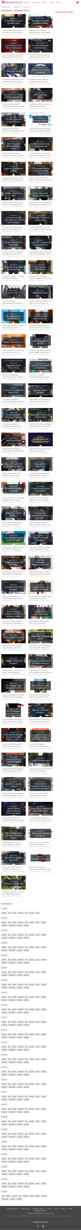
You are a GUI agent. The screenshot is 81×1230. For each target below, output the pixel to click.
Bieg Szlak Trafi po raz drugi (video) (40, 415)
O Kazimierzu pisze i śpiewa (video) (13, 21)
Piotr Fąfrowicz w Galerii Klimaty (13, 317)
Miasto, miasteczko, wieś (13, 194)
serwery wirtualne (53, 1216)
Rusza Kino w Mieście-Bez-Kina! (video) (40, 809)
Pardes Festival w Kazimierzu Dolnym (40, 440)
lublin (71, 1216)
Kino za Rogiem (13, 711)
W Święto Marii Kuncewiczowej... (40, 317)
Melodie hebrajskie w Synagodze (40, 71)
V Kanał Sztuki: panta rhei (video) (40, 489)
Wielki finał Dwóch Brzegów (13, 514)
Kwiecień (20, 913)
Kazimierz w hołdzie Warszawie (13, 858)
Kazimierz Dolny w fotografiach (40, 686)
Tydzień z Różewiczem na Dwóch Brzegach (40, 662)
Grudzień (26, 925)
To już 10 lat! (13, 292)
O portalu (49, 1209)
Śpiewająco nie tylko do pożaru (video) (40, 21)
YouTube (43, 1226)
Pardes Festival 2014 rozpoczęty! (13, 243)
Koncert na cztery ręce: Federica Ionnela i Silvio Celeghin (13, 220)
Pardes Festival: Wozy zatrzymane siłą (40, 145)
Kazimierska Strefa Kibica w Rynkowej (13, 46)
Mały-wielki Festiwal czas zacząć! (40, 834)
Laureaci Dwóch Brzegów (40, 391)
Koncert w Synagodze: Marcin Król (13, 391)
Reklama (63, 1209)
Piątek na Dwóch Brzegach (40, 538)
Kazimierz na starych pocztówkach (40, 218)
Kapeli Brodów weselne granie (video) (13, 146)
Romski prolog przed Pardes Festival (13, 268)
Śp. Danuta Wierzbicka (40, 268)
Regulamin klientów (40, 1211)
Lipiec (37, 913)
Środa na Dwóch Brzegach (13, 662)
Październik (12, 925)
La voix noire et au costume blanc (40, 46)
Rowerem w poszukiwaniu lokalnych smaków (40, 737)
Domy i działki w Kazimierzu (14, 1216)
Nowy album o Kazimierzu (40, 465)
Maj (26, 913)
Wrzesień (4, 925)
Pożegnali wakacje (13, 71)
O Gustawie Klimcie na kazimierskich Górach (40, 170)
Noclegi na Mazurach (26, 1216)
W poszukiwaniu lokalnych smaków (13, 415)
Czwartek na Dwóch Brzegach (13, 588)
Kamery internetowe (41, 1216)
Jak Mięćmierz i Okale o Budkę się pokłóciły (13, 95)
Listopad (19, 925)
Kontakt (70, 1209)
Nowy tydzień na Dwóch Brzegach (13, 760)
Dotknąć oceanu (40, 120)
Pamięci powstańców (40, 760)
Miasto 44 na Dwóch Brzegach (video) (13, 465)
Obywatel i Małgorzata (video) (40, 563)
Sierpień (43, 922)
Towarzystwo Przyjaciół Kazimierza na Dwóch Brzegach (40, 786)
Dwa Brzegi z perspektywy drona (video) (40, 515)
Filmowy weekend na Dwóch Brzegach (13, 538)
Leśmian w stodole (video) (13, 785)
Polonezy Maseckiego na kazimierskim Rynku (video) (13, 737)
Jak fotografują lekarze (40, 95)
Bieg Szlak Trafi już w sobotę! (40, 637)
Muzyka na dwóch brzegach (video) (13, 120)
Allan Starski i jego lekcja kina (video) (13, 686)
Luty (9, 913)
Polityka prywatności (12, 1209)
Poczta (56, 1209)
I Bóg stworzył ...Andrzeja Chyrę (40, 612)
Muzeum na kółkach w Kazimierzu (40, 366)
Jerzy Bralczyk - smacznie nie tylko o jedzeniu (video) (13, 614)
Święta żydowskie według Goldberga (40, 194)
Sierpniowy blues (13, 440)
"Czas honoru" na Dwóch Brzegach (40, 588)
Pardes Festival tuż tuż (13, 342)
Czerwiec (31, 913)
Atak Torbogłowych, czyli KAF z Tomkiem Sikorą (13, 835)
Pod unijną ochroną (13, 637)
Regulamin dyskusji (38, 1209)
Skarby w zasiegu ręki (13, 883)
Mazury (34, 1216)
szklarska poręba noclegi (63, 1216)
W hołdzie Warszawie (40, 859)
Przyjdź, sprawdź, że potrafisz (13, 563)
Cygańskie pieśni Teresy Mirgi (13, 366)
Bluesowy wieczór (40, 292)
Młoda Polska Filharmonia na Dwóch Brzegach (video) (13, 812)
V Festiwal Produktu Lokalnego (13, 489)
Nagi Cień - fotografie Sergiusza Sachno (40, 243)
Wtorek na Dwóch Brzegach (40, 711)
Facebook (37, 1226)
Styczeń (4, 913)
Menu (77, 2)
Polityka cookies (25, 1209)
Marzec (14, 913)
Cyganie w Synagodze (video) (13, 169)
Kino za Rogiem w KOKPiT (40, 342)
